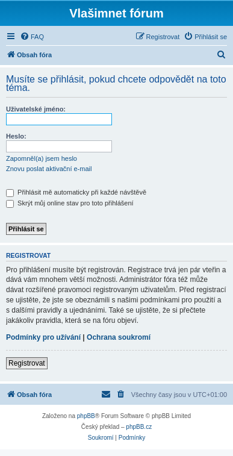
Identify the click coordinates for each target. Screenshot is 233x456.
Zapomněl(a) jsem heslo (41, 158)
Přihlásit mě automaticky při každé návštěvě (76, 192)
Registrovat (26, 363)
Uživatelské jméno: (36, 109)
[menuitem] (32, 37)
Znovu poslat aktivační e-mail (49, 168)
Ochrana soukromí (119, 337)
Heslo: (16, 136)
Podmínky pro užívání (43, 337)
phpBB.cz (139, 426)
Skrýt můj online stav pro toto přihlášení (70, 203)
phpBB (86, 416)
